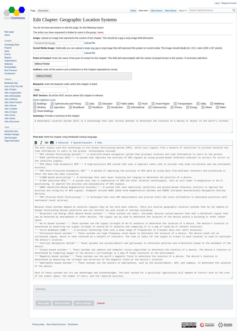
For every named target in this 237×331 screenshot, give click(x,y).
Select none (49, 100)
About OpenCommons (56, 327)
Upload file (89, 43)
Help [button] (99, 145)
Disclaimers (73, 327)
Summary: (41, 291)
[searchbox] (54, 75)
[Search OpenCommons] (212, 10)
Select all (38, 100)
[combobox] (50, 63)
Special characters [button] (82, 145)
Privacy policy (38, 327)
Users (100, 32)
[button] (36, 145)
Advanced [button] (63, 145)
